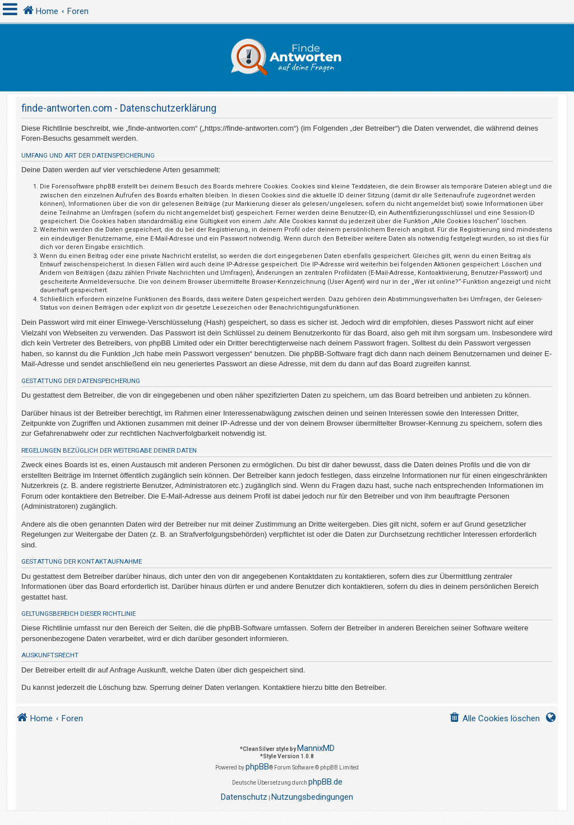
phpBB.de (325, 782)
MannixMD (316, 748)
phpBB (257, 767)
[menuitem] (494, 719)
